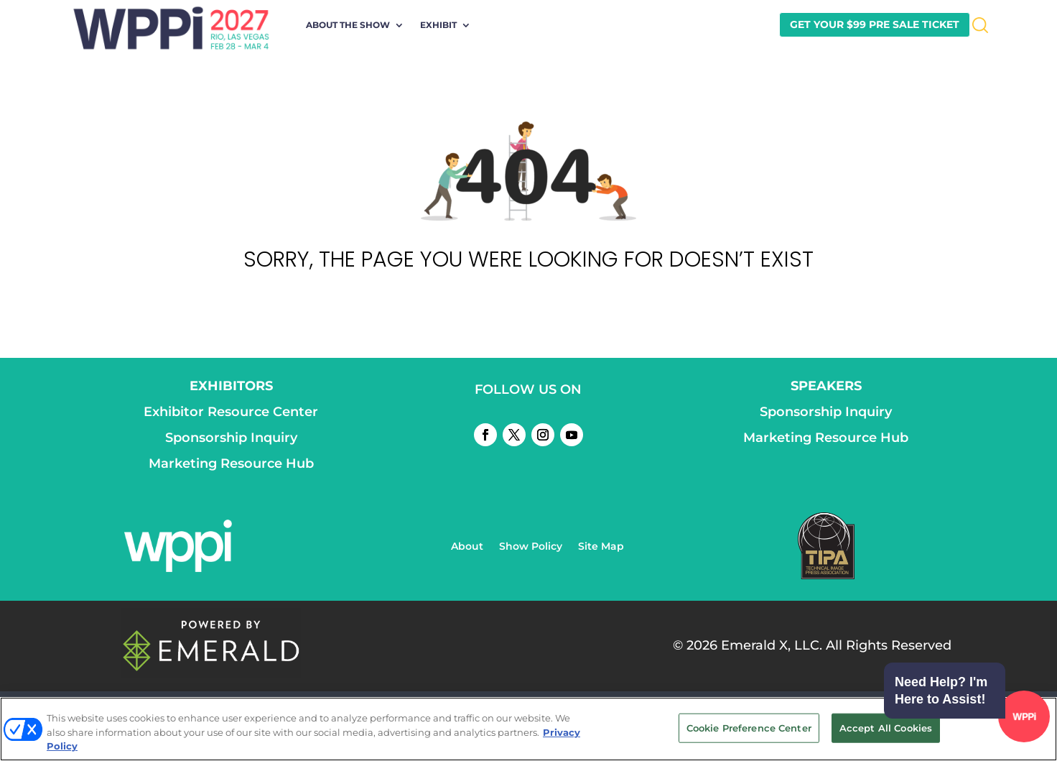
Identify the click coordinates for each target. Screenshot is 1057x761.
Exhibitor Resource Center (231, 412)
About (467, 547)
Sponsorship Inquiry (231, 438)
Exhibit (438, 25)
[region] (528, 729)
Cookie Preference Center (748, 727)
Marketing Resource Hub (231, 463)
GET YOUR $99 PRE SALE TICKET (874, 24)
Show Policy (530, 547)
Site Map (601, 547)
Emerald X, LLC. (771, 645)
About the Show (348, 25)
